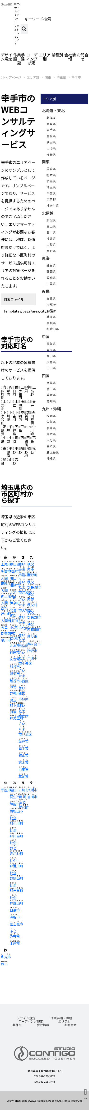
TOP (85, 1098)
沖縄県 (51, 458)
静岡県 (51, 271)
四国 (45, 375)
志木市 (23, 762)
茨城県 (51, 168)
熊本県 (51, 434)
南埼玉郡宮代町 (23, 802)
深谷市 (15, 916)
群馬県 (51, 181)
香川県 (51, 389)
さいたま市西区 (23, 676)
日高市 (15, 910)
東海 (45, 258)
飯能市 (15, 803)
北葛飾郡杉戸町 (15, 615)
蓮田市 (15, 789)
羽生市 (15, 796)
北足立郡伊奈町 (15, 597)
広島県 (51, 362)
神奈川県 (53, 205)
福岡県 (51, 416)
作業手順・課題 (19, 58)
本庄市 (15, 943)
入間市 (6, 620)
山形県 (51, 148)
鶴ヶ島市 (34, 643)
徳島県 (51, 382)
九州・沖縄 (51, 409)
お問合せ (70, 1025)
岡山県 (51, 355)
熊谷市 (15, 666)
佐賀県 (51, 421)
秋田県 (51, 142)
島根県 (51, 350)
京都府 (51, 304)
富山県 (51, 226)
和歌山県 (53, 329)
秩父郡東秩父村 (32, 599)
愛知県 (51, 277)
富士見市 (16, 924)
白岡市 (23, 769)
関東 (48, 77)
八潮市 (32, 789)
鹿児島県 (53, 452)
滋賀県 (51, 298)
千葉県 (51, 193)
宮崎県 (51, 446)
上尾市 (6, 563)
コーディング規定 (31, 58)
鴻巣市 (15, 673)
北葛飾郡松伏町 (15, 633)
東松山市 (16, 810)
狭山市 (23, 755)
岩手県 (51, 129)
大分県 (51, 440)
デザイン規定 (6, 56)
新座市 (6, 789)
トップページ (12, 77)
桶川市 (6, 639)
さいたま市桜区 (23, 640)
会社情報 (70, 56)
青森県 (51, 123)
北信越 (47, 213)
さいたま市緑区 (23, 693)
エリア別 (44, 56)
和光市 (6, 956)
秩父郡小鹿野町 (32, 569)
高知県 (51, 401)
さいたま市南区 (23, 711)
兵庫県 (51, 316)
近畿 (45, 291)
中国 (45, 336)
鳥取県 (51, 343)
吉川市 (32, 796)
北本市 (15, 645)
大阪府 (51, 310)
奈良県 (51, 323)
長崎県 (51, 428)
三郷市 (23, 789)
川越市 (15, 585)
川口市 (15, 577)
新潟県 (51, 220)
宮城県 (51, 136)
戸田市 (32, 657)
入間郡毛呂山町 (6, 608)
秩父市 (32, 636)
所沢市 (32, 650)
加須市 (15, 571)
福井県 (51, 238)
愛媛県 (51, 395)
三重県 (51, 283)
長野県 (51, 250)
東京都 (51, 199)
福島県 (51, 154)
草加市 (23, 776)
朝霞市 (6, 571)
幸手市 (76, 77)
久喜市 (15, 659)
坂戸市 (23, 741)
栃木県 (51, 175)
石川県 (51, 232)
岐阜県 (51, 265)
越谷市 (15, 680)
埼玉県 (61, 77)
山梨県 (51, 244)
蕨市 (4, 963)
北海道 (51, 117)
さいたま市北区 (23, 622)
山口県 (51, 368)
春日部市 (16, 563)
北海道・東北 (53, 110)
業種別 (57, 55)
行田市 (15, 652)
